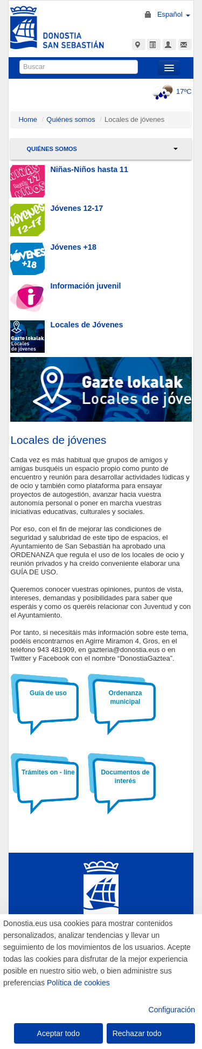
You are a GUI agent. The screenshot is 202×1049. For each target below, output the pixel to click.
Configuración (172, 1009)
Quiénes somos (70, 119)
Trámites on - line (48, 772)
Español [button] (173, 14)
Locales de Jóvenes (86, 324)
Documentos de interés (125, 777)
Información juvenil (85, 286)
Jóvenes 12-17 (76, 208)
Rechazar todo (137, 1033)
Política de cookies (78, 982)
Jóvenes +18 (73, 247)
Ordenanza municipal (125, 697)
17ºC (170, 91)
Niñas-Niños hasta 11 (89, 169)
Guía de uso (48, 693)
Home (27, 119)
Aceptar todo (58, 1033)
